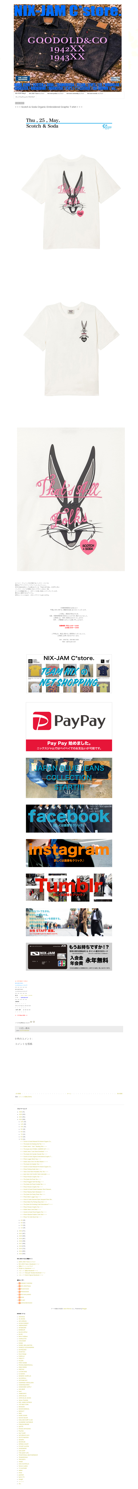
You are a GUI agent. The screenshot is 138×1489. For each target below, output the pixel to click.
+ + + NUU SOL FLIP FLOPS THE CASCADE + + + (35, 1174)
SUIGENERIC (23, 1448)
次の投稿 (18, 1093)
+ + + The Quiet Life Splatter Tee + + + (31, 1164)
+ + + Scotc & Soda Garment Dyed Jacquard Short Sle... (36, 1199)
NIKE (20, 1413)
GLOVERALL (22, 1378)
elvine (20, 1472)
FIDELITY (21, 1358)
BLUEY (21, 1334)
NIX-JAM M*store (26, 1286)
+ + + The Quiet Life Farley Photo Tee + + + (32, 1194)
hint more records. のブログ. (95, 93)
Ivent (20, 1391)
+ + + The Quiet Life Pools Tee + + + (30, 1179)
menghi (21, 1479)
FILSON (21, 1360)
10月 (22, 1126)
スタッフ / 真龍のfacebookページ (28, 1270)
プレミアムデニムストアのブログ (25, 97)
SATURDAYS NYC (24, 1435)
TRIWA (21, 1462)
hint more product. (26, 1294)
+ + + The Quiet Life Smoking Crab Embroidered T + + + (36, 1204)
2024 (20, 1117)
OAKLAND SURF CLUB (26, 1420)
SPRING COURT (24, 1444)
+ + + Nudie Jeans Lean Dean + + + (30, 1209)
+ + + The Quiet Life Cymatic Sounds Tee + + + (33, 1154)
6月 (22, 1137)
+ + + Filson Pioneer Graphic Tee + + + (31, 1176)
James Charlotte (23, 1400)
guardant (21, 1475)
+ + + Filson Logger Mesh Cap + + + (30, 1159)
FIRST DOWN (23, 1363)
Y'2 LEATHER (23, 1468)
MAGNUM (22, 1407)
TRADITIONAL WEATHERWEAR (28, 1455)
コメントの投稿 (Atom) (25, 1096)
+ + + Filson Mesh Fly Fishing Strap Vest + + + (33, 1202)
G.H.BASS (22, 1374)
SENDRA (21, 1440)
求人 (20, 1483)
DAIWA (21, 1343)
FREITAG (21, 1369)
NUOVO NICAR (23, 1418)
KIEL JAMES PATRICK (25, 1402)
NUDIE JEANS (23, 1415)
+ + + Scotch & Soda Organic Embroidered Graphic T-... (36, 1156)
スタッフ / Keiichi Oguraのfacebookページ (31, 1275)
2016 (20, 1246)
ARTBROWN (22, 1328)
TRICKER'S (22, 1459)
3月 (22, 1222)
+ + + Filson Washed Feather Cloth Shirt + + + (33, 1214)
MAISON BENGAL (24, 1409)
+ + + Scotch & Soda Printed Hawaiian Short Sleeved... (36, 1189)
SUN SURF (22, 1451)
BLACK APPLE (23, 1332)
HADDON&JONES (24, 1385)
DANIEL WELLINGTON (25, 1345)
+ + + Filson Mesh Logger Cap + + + (30, 1197)
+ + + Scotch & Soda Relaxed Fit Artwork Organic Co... (36, 1141)
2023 (20, 1119)
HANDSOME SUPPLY (25, 1387)
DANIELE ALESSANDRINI (26, 1347)
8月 (22, 1131)
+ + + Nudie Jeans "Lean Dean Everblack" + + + (34, 1151)
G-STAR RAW (23, 1371)
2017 (20, 1243)
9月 (22, 1129)
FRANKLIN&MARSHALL (26, 1365)
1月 (22, 1228)
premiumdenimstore (26, 1303)
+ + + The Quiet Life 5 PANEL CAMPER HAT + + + (34, 1149)
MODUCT (21, 1411)
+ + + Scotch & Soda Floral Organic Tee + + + (33, 1212)
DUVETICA (22, 1352)
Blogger (84, 1308)
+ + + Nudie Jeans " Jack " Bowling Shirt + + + (33, 1146)
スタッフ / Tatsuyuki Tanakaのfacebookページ (32, 1273)
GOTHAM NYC (23, 1380)
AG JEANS (22, 1319)
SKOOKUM (22, 1442)
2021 (20, 1233)
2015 (20, 1248)
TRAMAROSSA (23, 1457)
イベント (21, 1481)
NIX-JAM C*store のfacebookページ (29, 1264)
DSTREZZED (22, 1349)
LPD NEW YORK (24, 1404)
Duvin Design (22, 1354)
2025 (20, 1114)
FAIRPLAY (22, 1356)
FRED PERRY (23, 1367)
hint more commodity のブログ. (75, 93)
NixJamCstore (25, 1289)
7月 (22, 1134)
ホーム (69, 1093)
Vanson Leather (23, 1466)
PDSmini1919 (25, 1291)
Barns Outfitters (23, 1336)
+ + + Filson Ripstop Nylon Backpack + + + (32, 1192)
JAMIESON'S (22, 1393)
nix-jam (23, 1300)
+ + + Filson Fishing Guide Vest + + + (31, 1169)
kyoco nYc (22, 1477)
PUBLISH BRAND (24, 1424)
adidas (20, 1470)
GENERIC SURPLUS (25, 1376)
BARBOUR (22, 1330)
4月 (22, 1220)
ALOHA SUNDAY (24, 1323)
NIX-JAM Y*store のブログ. (37, 93)
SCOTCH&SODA (24, 1030)
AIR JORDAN (23, 1321)
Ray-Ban (21, 1431)
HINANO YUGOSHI (26, 1283)
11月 (22, 1124)
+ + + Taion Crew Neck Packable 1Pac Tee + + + (34, 1171)
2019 (20, 1238)
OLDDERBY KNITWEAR (26, 1422)
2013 (20, 1253)
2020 (20, 1236)
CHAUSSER (22, 1341)
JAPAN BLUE (22, 1396)
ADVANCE (22, 1317)
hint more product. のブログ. (55, 93)
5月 (22, 1139)
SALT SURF (22, 1433)
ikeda (22, 1297)
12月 (22, 1121)
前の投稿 (119, 1093)
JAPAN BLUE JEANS (25, 1398)
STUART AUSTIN (24, 1446)
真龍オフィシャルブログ (26, 1266)
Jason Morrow (67, 1308)
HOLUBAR (22, 1389)
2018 (20, 1241)
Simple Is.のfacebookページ (27, 1268)
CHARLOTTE (23, 1338)
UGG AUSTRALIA (24, 1464)
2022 (20, 1231)
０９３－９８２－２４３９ (26, 995)
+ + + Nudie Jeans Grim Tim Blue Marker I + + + (34, 1161)
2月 (22, 1225)
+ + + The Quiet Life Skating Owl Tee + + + (32, 1144)
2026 (20, 1112)
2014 (20, 1251)
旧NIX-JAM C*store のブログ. (27, 1262)
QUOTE (21, 1426)
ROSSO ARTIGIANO (25, 1429)
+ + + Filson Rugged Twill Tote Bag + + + (32, 1182)
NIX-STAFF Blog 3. (20, 93)
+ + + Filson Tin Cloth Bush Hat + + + (31, 1217)
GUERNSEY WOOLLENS (26, 1382)
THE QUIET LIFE (24, 1453)
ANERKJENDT (23, 1325)
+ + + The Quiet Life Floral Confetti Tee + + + (33, 1184)
